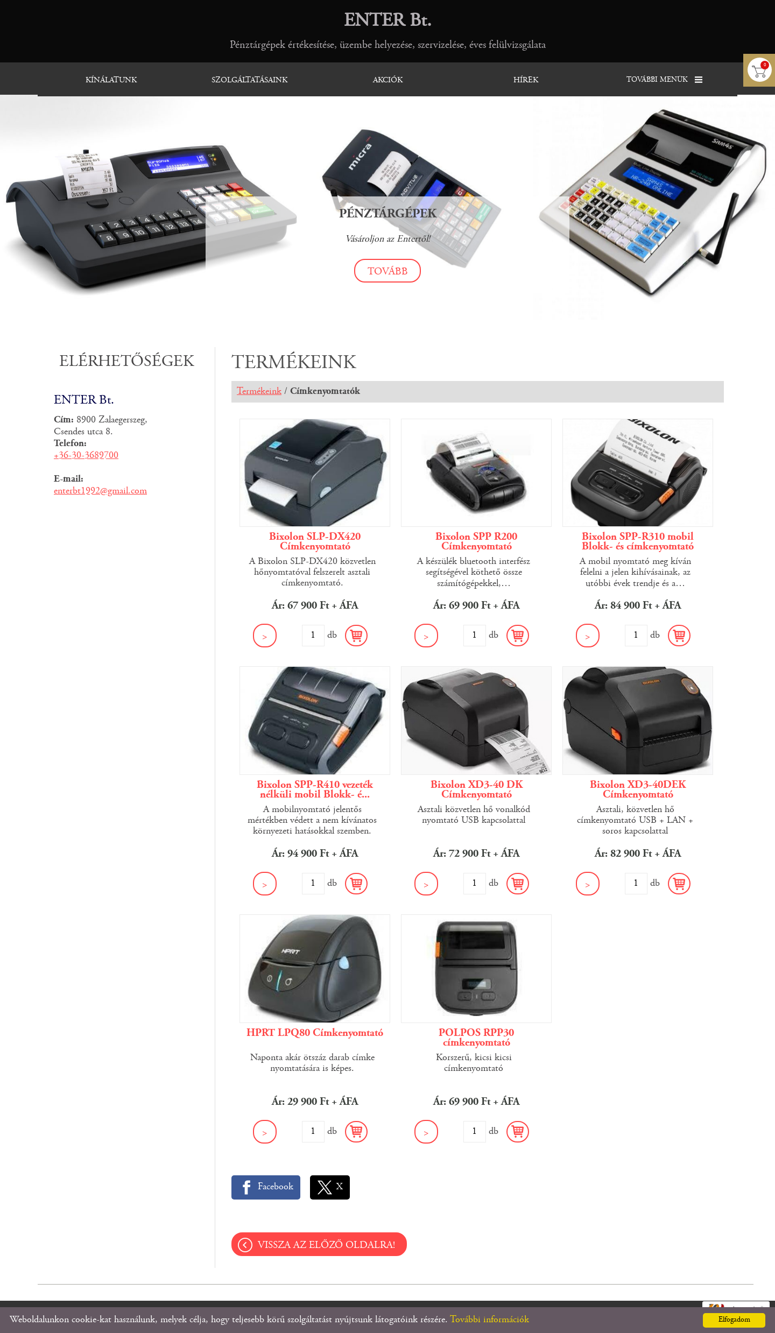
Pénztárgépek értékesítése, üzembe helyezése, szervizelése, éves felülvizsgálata (388, 31)
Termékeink (259, 392)
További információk (489, 1320)
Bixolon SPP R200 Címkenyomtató (476, 542)
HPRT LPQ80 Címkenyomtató (314, 1033)
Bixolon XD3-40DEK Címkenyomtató (638, 790)
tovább (388, 272)
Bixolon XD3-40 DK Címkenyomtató (477, 790)
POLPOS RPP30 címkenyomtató (476, 1038)
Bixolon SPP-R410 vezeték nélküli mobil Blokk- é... (315, 790)
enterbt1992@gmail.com (100, 491)
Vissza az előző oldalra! (326, 1245)
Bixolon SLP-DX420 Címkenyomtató (315, 542)
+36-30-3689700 (86, 456)
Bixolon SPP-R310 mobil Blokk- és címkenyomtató (638, 542)
